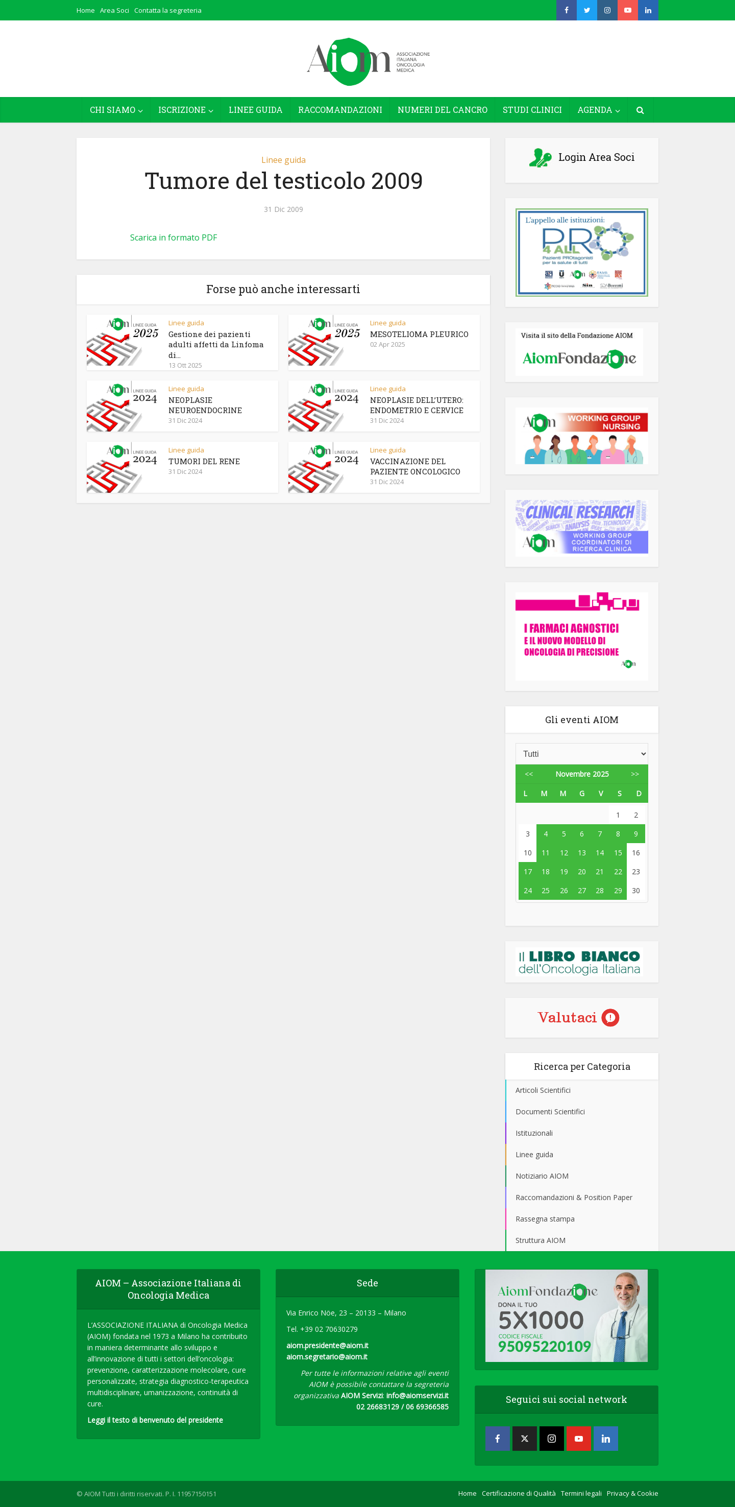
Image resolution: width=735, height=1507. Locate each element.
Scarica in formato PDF (173, 237)
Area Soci (114, 10)
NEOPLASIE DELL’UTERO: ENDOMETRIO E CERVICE (416, 405)
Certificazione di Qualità (519, 1493)
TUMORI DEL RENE (204, 461)
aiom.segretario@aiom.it (327, 1356)
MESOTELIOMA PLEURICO (419, 334)
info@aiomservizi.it (417, 1395)
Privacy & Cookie (632, 1493)
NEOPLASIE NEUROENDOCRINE (205, 405)
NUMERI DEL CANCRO (442, 109)
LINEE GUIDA (256, 109)
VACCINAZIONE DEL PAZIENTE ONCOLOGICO (415, 466)
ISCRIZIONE (182, 109)
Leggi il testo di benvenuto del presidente (155, 1420)
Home (86, 10)
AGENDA (594, 109)
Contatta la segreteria (168, 10)
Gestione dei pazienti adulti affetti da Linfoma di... (216, 344)
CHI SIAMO (112, 109)
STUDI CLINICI (532, 109)
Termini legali (581, 1493)
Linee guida (283, 159)
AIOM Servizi (362, 1395)
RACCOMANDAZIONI (340, 109)
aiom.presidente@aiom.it (327, 1345)
